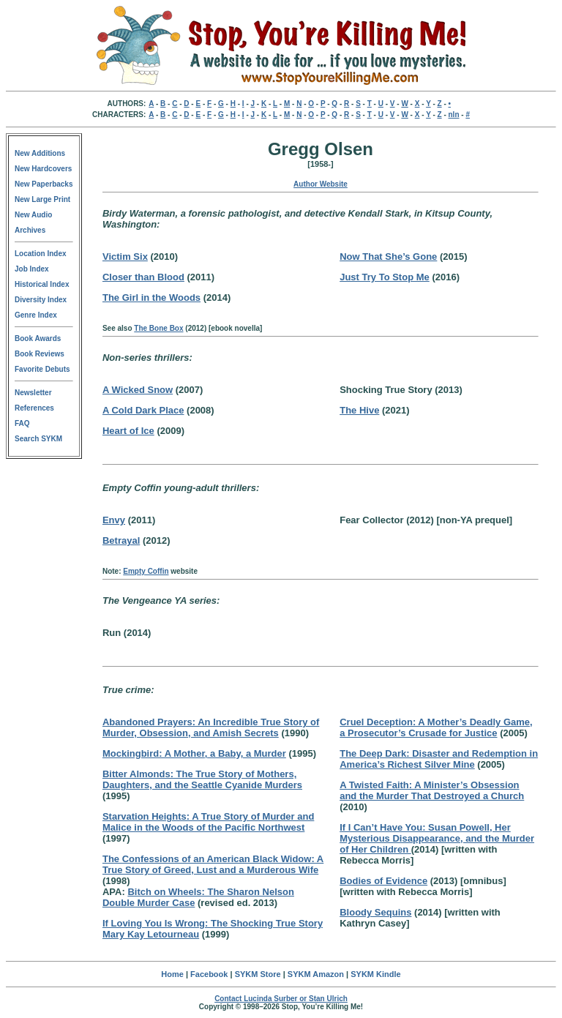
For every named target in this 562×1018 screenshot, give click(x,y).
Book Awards (38, 338)
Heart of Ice (128, 430)
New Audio (33, 215)
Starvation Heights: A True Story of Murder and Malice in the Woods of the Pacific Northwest (208, 822)
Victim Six (125, 256)
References (34, 408)
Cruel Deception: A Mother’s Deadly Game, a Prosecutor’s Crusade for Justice (436, 727)
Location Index (41, 254)
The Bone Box (158, 328)
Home (172, 974)
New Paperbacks (44, 184)
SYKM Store (258, 974)
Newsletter (33, 393)
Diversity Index (41, 300)
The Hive (359, 410)
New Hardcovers (43, 169)
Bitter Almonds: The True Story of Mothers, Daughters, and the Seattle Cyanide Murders (202, 779)
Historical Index (42, 284)
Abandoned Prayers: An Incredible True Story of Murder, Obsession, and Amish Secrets (210, 727)
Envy (113, 519)
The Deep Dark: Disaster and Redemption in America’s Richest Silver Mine (439, 759)
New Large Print (42, 199)
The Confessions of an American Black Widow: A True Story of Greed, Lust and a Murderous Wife (212, 864)
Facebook (209, 974)
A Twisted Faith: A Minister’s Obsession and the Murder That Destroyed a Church (432, 790)
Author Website (320, 184)
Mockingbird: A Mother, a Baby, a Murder (194, 753)
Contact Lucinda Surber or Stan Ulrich (281, 999)
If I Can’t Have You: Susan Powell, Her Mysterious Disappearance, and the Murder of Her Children (437, 838)
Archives (30, 230)
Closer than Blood (143, 277)
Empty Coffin (145, 571)
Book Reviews (39, 354)
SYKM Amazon (316, 974)
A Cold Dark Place (143, 410)
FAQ (22, 423)
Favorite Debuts (42, 369)
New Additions (40, 153)
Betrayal (121, 540)
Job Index (32, 269)
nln (454, 115)
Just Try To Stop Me (385, 277)
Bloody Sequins (375, 912)
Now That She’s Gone (388, 256)
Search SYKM (38, 439)
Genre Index (36, 315)
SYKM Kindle (375, 974)
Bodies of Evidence (383, 880)
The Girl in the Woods (151, 297)
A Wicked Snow (137, 389)
